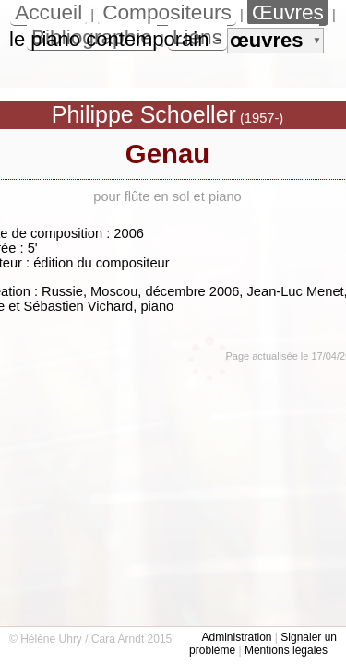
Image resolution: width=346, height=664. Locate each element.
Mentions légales (286, 650)
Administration (236, 637)
